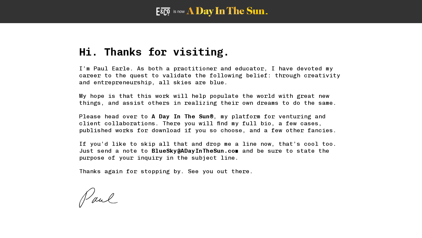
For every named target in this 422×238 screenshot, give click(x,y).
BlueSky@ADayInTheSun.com (195, 150)
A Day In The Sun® (182, 116)
